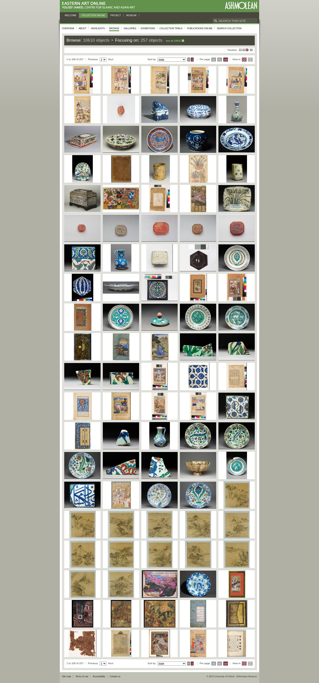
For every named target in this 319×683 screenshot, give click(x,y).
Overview (68, 28)
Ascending (188, 60)
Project (115, 15)
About (82, 28)
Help (251, 50)
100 (226, 60)
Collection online (93, 15)
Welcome (70, 15)
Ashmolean (241, 5)
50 (219, 60)
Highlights (98, 28)
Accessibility (99, 676)
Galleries (130, 28)
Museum (131, 15)
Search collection (229, 28)
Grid (244, 60)
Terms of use (81, 676)
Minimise (243, 50)
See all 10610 (173, 40)
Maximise (240, 50)
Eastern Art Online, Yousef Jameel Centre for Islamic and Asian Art (99, 5)
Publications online (199, 28)
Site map (66, 676)
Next (110, 59)
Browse (114, 28)
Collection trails (171, 28)
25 (213, 60)
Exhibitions (148, 28)
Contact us (115, 676)
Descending (192, 60)
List (250, 60)
